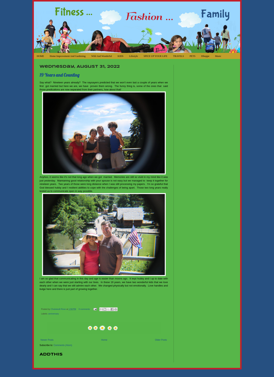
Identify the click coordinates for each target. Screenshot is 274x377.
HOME (40, 56)
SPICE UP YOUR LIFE (155, 56)
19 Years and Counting (60, 75)
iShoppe (205, 56)
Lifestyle (133, 56)
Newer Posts (47, 340)
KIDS (120, 56)
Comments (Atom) (62, 345)
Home (104, 340)
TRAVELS (178, 56)
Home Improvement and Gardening (67, 56)
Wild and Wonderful (101, 56)
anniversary (53, 314)
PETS (192, 56)
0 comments (84, 309)
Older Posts (161, 340)
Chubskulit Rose (58, 309)
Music (218, 56)
